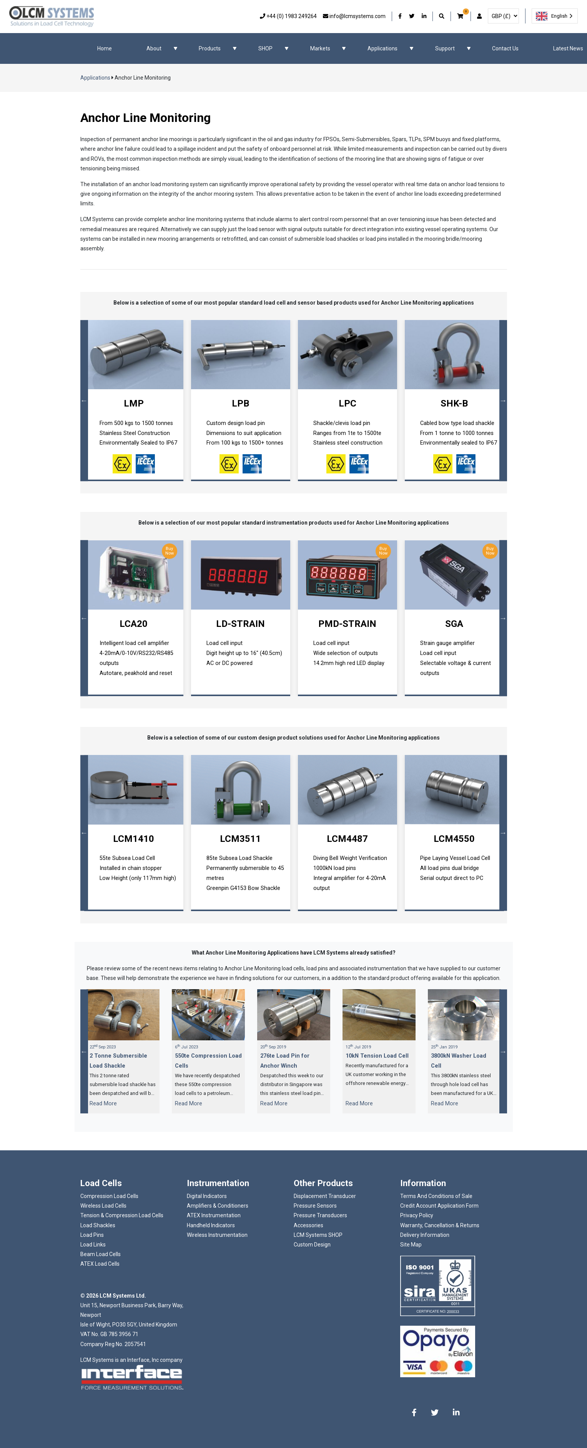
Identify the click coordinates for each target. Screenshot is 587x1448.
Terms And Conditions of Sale (436, 1196)
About (153, 48)
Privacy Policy (416, 1215)
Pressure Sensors (315, 1206)
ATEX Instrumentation (214, 1215)
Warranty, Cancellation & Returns (439, 1225)
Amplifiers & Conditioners (217, 1206)
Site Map (411, 1244)
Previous (84, 401)
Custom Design (312, 1244)
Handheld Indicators (211, 1225)
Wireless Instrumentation (217, 1235)
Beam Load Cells (100, 1254)
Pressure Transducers (320, 1215)
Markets (320, 48)
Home (104, 48)
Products (210, 48)
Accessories (308, 1225)
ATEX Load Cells (100, 1264)
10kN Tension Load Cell (377, 1056)
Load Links (93, 1244)
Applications (382, 48)
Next (503, 401)
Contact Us (505, 48)
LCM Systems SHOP (318, 1235)
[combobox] (555, 15)
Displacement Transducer (325, 1196)
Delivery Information (424, 1235)
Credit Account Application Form (439, 1206)
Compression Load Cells (109, 1196)
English (551, 16)
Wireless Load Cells (103, 1206)
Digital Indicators (207, 1196)
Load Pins (92, 1235)
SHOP (265, 48)
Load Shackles (97, 1225)
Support (445, 48)
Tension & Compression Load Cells (121, 1215)
